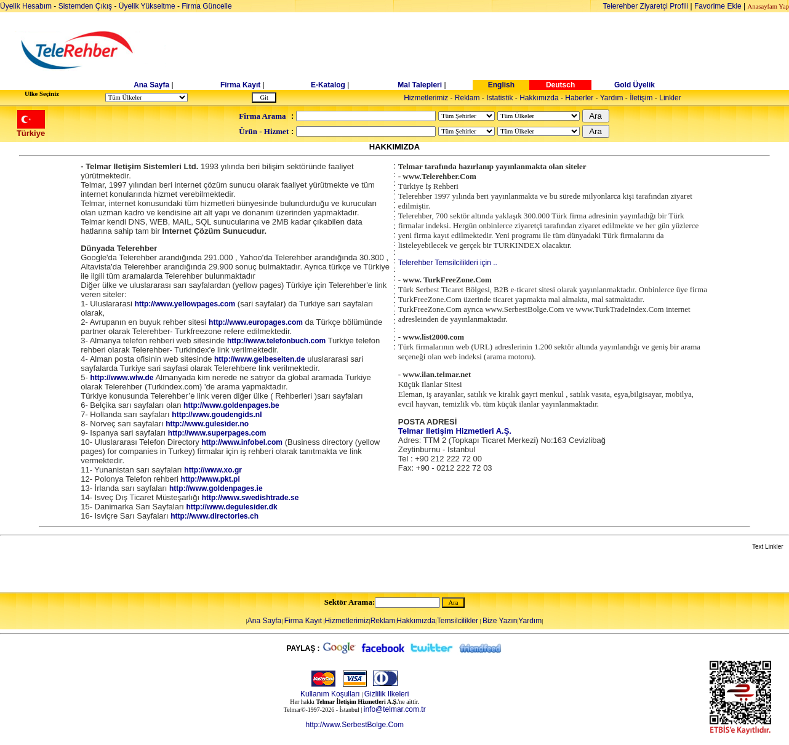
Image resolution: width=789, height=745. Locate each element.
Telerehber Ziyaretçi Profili (646, 6)
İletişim (641, 98)
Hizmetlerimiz (426, 98)
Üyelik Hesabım (26, 6)
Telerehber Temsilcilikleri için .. (447, 262)
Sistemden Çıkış (85, 6)
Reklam (467, 98)
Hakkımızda (538, 98)
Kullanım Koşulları (330, 694)
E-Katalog (328, 85)
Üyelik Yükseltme (147, 6)
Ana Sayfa (151, 85)
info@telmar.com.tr (395, 709)
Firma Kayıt (240, 85)
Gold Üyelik (634, 85)
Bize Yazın (500, 620)
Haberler (579, 98)
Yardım (611, 98)
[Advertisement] (489, 50)
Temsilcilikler (457, 620)
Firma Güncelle (206, 6)
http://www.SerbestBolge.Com (354, 724)
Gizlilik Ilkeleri (386, 694)
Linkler (670, 98)
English (501, 85)
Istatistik (499, 98)
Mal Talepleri (420, 85)
